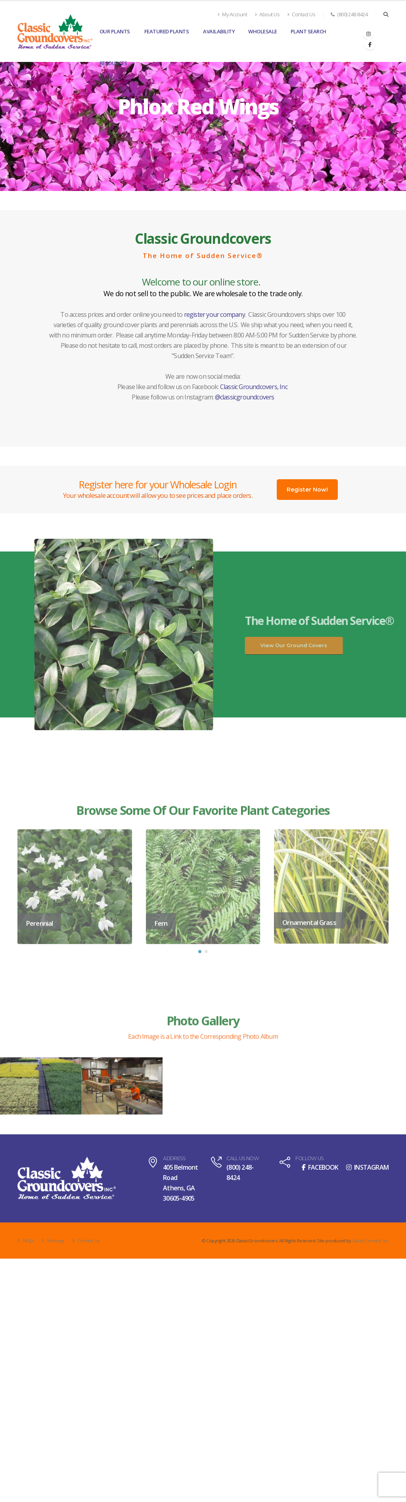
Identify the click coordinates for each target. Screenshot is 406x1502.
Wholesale (262, 31)
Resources (113, 63)
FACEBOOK (320, 1167)
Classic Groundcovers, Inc (253, 386)
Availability (219, 31)
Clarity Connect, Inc (370, 1241)
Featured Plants (166, 31)
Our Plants (115, 31)
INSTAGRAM (367, 1167)
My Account (232, 14)
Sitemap (55, 1241)
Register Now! (307, 489)
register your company (214, 314)
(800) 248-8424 (349, 14)
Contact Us (301, 14)
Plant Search (308, 31)
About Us (267, 14)
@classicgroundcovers (244, 397)
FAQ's (28, 1241)
